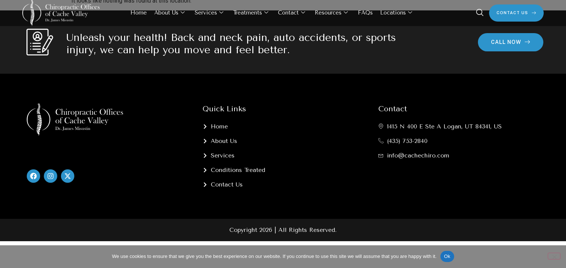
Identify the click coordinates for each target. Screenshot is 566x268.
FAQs (365, 12)
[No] (554, 256)
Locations (396, 13)
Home (139, 12)
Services (209, 13)
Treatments (250, 13)
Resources (331, 13)
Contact (291, 13)
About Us (170, 13)
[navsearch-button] (479, 13)
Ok (447, 256)
